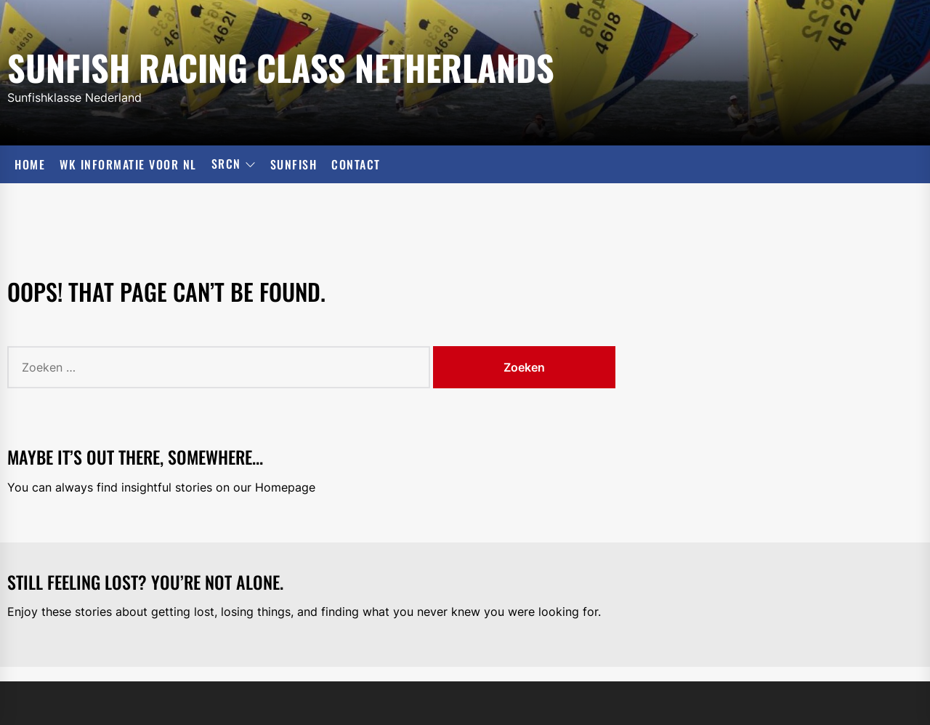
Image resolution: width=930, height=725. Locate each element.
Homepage (285, 487)
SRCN (233, 164)
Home (30, 164)
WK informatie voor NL (128, 164)
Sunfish (294, 164)
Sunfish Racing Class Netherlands (280, 65)
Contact (356, 164)
